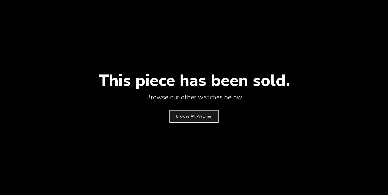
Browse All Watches (194, 116)
